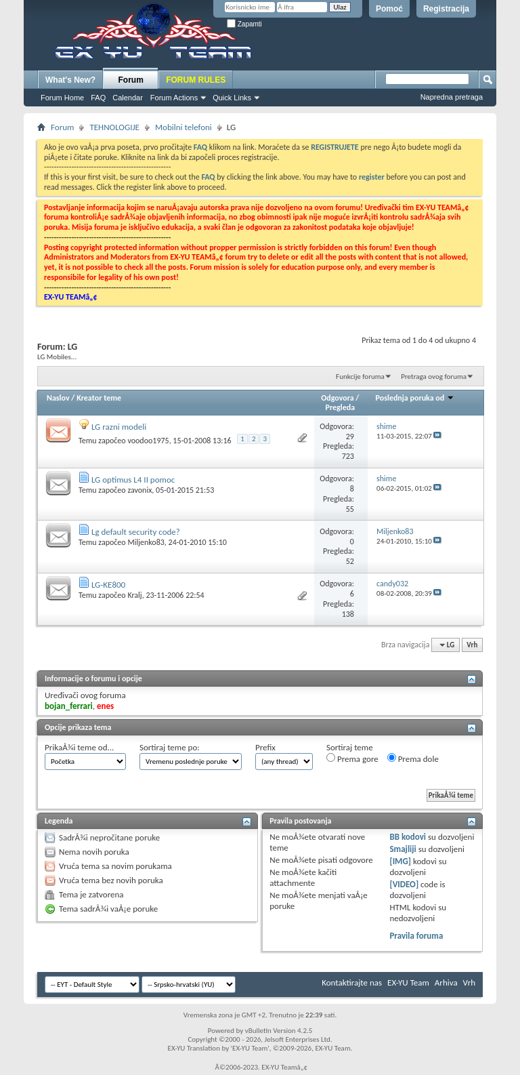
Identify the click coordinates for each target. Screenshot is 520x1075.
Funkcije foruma (360, 376)
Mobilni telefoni (183, 127)
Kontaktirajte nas (352, 982)
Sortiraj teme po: (169, 747)
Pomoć (389, 9)
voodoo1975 (148, 440)
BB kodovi (407, 837)
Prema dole (413, 758)
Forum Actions (174, 98)
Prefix (265, 747)
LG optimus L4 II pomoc (133, 479)
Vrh (472, 645)
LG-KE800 (108, 585)
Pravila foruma (416, 936)
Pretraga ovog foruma (434, 376)
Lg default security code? (135, 532)
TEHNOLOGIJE (114, 127)
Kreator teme (99, 398)
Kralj (134, 595)
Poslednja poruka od (415, 398)
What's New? (70, 80)
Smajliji (402, 849)
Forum (131, 80)
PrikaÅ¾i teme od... (79, 747)
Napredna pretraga (451, 97)
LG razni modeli (118, 427)
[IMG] (400, 861)
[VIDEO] (403, 884)
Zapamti (244, 24)
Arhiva (446, 982)
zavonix (139, 490)
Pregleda (340, 407)
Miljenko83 (145, 542)
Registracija (446, 9)
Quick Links (232, 98)
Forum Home (62, 98)
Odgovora (337, 398)
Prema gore (352, 758)
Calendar (127, 98)
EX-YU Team (408, 982)
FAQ (98, 98)
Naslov (58, 398)
